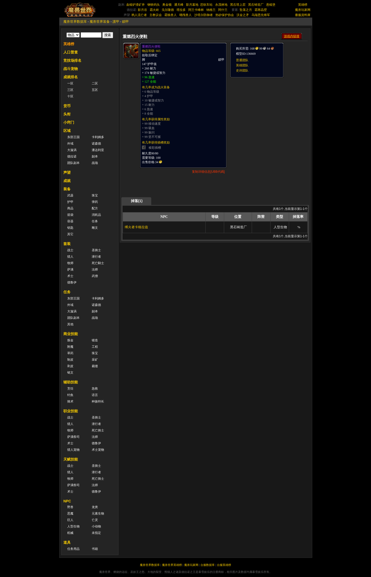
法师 (95, 269)
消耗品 (96, 215)
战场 (95, 163)
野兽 (70, 507)
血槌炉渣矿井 (135, 4)
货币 (67, 106)
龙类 (95, 507)
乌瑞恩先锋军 (260, 15)
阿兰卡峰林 (196, 10)
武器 (70, 195)
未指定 (96, 533)
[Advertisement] (268, 110)
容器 (70, 221)
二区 (95, 83)
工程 (95, 347)
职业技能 (70, 411)
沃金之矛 (243, 15)
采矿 (95, 359)
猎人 (70, 256)
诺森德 (96, 143)
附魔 (70, 347)
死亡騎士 (98, 263)
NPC (67, 501)
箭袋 (70, 215)
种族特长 (98, 401)
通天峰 (178, 4)
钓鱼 (70, 395)
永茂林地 (221, 4)
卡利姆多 (98, 137)
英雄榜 (302, 4)
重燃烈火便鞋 (151, 46)
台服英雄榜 (224, 564)
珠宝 (95, 195)
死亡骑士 (98, 430)
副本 (95, 156)
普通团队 (242, 60)
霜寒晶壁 (261, 10)
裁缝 (95, 366)
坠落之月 (246, 10)
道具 (67, 542)
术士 (70, 276)
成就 (67, 181)
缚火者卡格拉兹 (136, 227)
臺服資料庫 (302, 15)
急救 (95, 388)
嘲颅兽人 (185, 15)
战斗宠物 (70, 69)
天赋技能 (70, 459)
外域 (70, 143)
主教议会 (155, 15)
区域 (67, 131)
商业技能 (70, 334)
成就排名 (70, 77)
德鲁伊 (72, 282)
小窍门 (68, 122)
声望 (67, 172)
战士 (70, 250)
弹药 (95, 202)
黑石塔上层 (238, 4)
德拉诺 (72, 156)
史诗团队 (242, 70)
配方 (95, 208)
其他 (70, 324)
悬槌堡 (270, 4)
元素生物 (98, 513)
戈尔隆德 (168, 10)
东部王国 (73, 137)
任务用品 (73, 549)
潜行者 (96, 256)
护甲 (70, 202)
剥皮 (70, 366)
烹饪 (70, 388)
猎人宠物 (73, 450)
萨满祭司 (73, 437)
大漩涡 (72, 150)
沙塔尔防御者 (203, 15)
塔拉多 (181, 10)
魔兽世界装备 (100, 21)
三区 (70, 90)
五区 (95, 90)
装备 (67, 189)
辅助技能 (70, 382)
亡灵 (95, 520)
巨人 (70, 520)
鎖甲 (125, 21)
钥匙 (70, 228)
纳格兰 (211, 10)
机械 (70, 533)
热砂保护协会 (224, 15)
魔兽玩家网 (302, 10)
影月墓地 (192, 4)
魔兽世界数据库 (75, 21)
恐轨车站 (206, 4)
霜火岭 (154, 10)
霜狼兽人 (170, 15)
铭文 (70, 372)
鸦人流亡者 (139, 15)
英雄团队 (242, 65)
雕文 (95, 228)
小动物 (96, 526)
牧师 (70, 263)
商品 (70, 208)
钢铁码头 (153, 4)
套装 (67, 244)
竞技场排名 (72, 60)
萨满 (70, 269)
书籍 (95, 549)
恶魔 (70, 513)
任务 (95, 221)
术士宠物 (98, 450)
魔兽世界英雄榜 (172, 564)
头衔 (67, 114)
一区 (70, 83)
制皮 (70, 359)
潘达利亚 (98, 150)
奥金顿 (167, 4)
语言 (95, 395)
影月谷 (142, 10)
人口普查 (70, 52)
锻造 (95, 340)
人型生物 (73, 526)
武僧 (95, 276)
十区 (70, 96)
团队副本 (73, 163)
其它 (70, 234)
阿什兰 (222, 10)
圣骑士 (96, 250)
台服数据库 (207, 564)
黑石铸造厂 (256, 4)
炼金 (70, 340)
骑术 (70, 401)
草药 (70, 353)
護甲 (116, 21)
